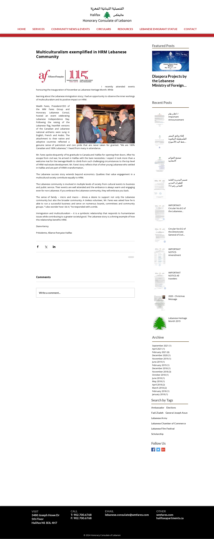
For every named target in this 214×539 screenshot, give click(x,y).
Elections (171, 407)
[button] (38, 29)
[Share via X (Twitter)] (45, 246)
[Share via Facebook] (37, 246)
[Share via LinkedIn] (54, 246)
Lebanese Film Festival (163, 428)
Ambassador (157, 407)
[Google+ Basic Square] (163, 449)
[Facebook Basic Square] (153, 449)
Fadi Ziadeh (157, 412)
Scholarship (157, 433)
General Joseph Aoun (177, 412)
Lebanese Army (159, 418)
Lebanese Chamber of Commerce (168, 423)
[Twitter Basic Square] (158, 449)
